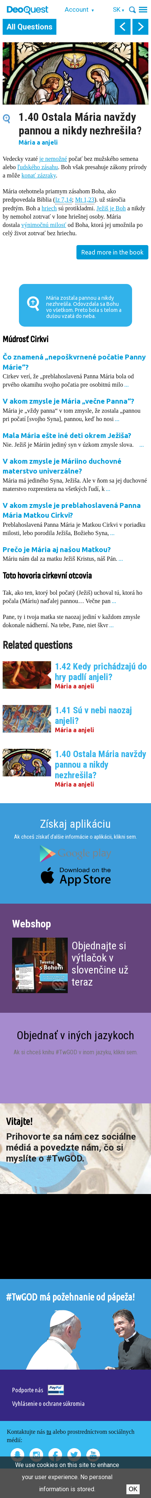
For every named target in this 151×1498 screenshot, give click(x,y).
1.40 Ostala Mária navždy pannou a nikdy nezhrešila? (100, 765)
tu (49, 1432)
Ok (133, 1489)
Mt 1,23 (85, 199)
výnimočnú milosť (43, 225)
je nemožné (53, 159)
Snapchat (17, 1455)
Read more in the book (112, 252)
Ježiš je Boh (111, 208)
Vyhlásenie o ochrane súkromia (48, 1403)
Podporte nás (27, 1389)
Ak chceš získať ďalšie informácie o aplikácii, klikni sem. (75, 836)
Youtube (93, 1455)
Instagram (36, 1455)
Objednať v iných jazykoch (75, 1035)
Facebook (55, 1455)
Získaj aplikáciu (75, 823)
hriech (49, 208)
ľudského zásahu (37, 167)
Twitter (74, 1455)
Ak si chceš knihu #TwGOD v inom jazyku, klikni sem (75, 1052)
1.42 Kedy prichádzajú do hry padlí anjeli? (101, 671)
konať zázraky (39, 175)
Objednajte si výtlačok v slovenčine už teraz (100, 964)
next (140, 27)
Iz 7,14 (63, 199)
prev (123, 27)
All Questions (29, 26)
